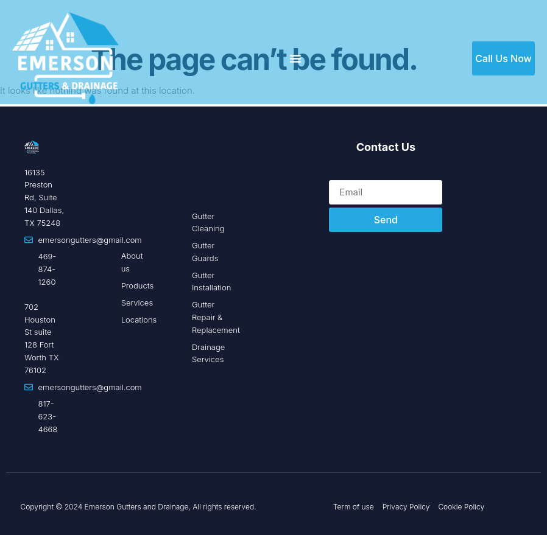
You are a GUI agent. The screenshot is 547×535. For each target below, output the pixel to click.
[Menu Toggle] (295, 58)
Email (341, 172)
